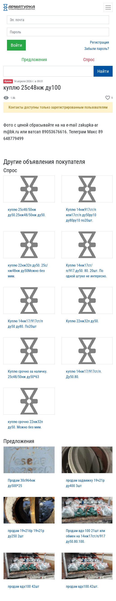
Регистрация (99, 42)
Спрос (88, 59)
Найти (103, 71)
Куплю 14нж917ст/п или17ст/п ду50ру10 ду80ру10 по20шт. (81, 215)
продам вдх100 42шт (23, 586)
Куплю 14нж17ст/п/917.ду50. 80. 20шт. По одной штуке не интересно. (86, 270)
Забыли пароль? (96, 49)
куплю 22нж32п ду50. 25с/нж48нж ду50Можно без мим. (28, 270)
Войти (16, 45)
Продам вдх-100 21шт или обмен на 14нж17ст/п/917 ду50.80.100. (85, 536)
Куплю (8, 81)
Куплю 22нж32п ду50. (82, 321)
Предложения (34, 59)
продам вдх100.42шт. (82, 586)
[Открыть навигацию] (108, 7)
